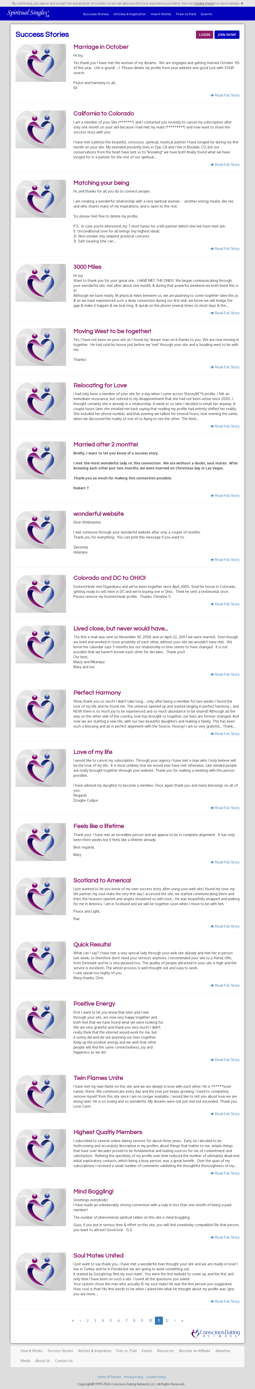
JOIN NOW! (227, 34)
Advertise (222, 1351)
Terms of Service (109, 1377)
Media (25, 1361)
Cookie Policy (204, 3)
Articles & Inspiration (130, 14)
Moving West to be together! (112, 331)
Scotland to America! (102, 880)
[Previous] (73, 1321)
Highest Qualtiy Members (107, 1132)
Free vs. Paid (126, 1351)
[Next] (175, 1321)
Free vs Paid (186, 14)
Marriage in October (100, 47)
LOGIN (204, 34)
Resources (165, 1351)
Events (206, 14)
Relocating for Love (100, 385)
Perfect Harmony (97, 693)
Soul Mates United (98, 1256)
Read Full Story (225, 95)
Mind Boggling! (93, 1191)
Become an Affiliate (194, 1351)
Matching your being (101, 183)
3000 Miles (87, 267)
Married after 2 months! (105, 444)
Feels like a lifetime (98, 826)
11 (159, 1320)
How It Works (161, 14)
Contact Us (64, 1361)
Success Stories (96, 14)
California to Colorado (103, 113)
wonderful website (98, 514)
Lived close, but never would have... (120, 629)
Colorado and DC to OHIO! (109, 578)
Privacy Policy (133, 1377)
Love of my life (92, 752)
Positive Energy (94, 1004)
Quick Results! (92, 945)
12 (167, 1320)
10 (150, 1320)
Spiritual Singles (28, 13)
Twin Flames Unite (98, 1078)
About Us (42, 1361)
